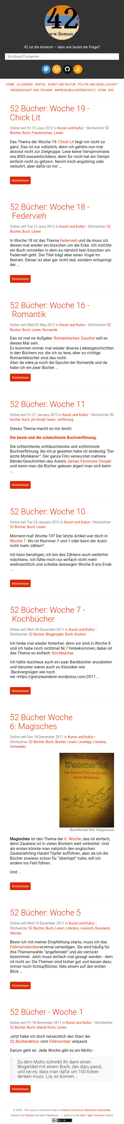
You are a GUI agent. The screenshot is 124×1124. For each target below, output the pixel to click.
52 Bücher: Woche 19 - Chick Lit (50, 113)
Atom (102, 90)
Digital (40, 84)
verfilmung (65, 420)
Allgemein (24, 84)
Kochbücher (62, 653)
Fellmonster (60, 1041)
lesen (51, 420)
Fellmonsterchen (25, 947)
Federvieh (69, 240)
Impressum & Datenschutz (75, 90)
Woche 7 (18, 541)
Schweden (18, 747)
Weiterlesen (20, 180)
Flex (48, 1115)
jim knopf (38, 420)
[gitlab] (56, 69)
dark (83, 1115)
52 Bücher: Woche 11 (47, 404)
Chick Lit (66, 142)
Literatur (99, 742)
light (90, 1115)
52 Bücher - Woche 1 (47, 1012)
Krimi (51, 1027)
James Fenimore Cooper (89, 461)
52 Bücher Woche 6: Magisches (41, 722)
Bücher (60, 742)
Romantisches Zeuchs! (74, 338)
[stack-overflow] (77, 69)
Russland (102, 928)
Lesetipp (85, 742)
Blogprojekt (54, 634)
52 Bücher (17, 527)
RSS (111, 90)
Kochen (80, 634)
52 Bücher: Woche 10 (47, 511)
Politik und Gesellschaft (98, 84)
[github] (67, 69)
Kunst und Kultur (62, 84)
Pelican (29, 1115)
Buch (26, 133)
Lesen (58, 133)
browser (100, 1115)
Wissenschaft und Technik (31, 90)
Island (41, 1027)
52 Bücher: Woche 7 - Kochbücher (47, 614)
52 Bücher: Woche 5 (45, 912)
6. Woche (72, 839)
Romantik (49, 330)
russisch (87, 928)
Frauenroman (42, 133)
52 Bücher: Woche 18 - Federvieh (50, 211)
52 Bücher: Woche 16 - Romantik (50, 310)
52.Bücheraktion (24, 1041)
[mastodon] (46, 69)
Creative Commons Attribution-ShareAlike (85, 1110)
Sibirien (15, 933)
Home (10, 84)
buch (26, 420)
